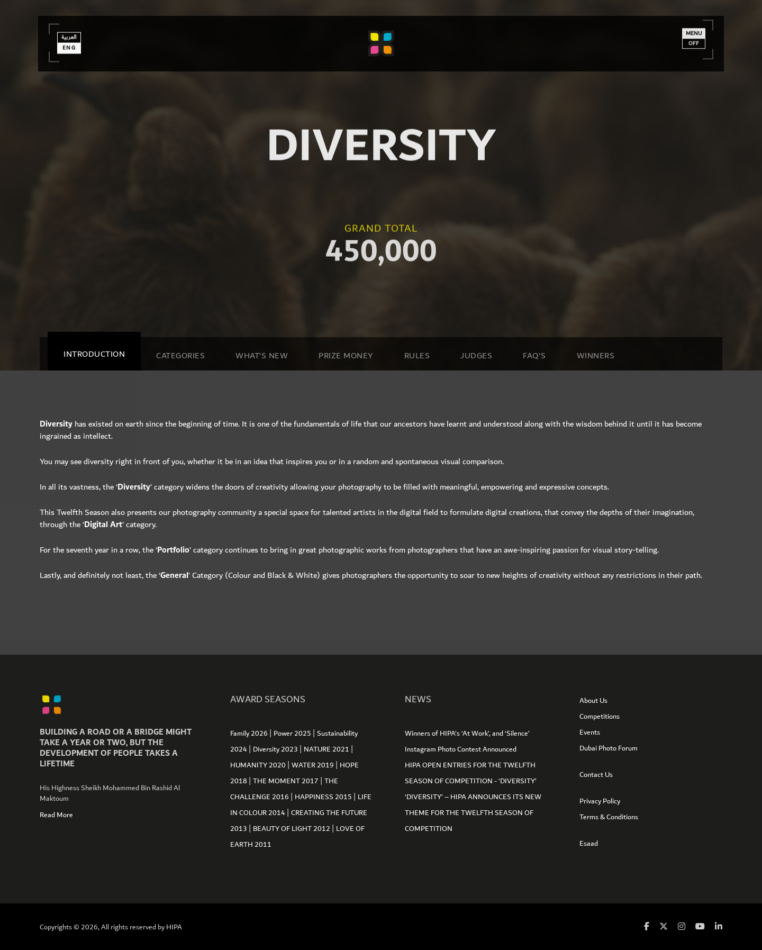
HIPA (174, 927)
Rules (417, 356)
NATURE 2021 (327, 749)
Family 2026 (249, 733)
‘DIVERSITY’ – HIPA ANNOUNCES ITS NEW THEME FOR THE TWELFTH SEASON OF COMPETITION (473, 813)
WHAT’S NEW (261, 356)
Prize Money (346, 356)
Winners (596, 356)
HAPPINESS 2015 (324, 797)
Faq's (534, 356)
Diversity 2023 (276, 749)
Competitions (599, 716)
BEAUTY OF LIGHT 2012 (292, 829)
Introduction (94, 354)
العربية (71, 35)
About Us (593, 701)
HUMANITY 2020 (258, 765)
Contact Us (596, 775)
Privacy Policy (599, 801)
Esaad (588, 843)
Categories (180, 356)
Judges (476, 356)
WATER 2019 (313, 765)
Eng (71, 46)
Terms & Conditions (608, 817)
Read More (56, 815)
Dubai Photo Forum (608, 748)
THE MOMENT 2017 (286, 781)
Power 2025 (293, 733)
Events (589, 732)
